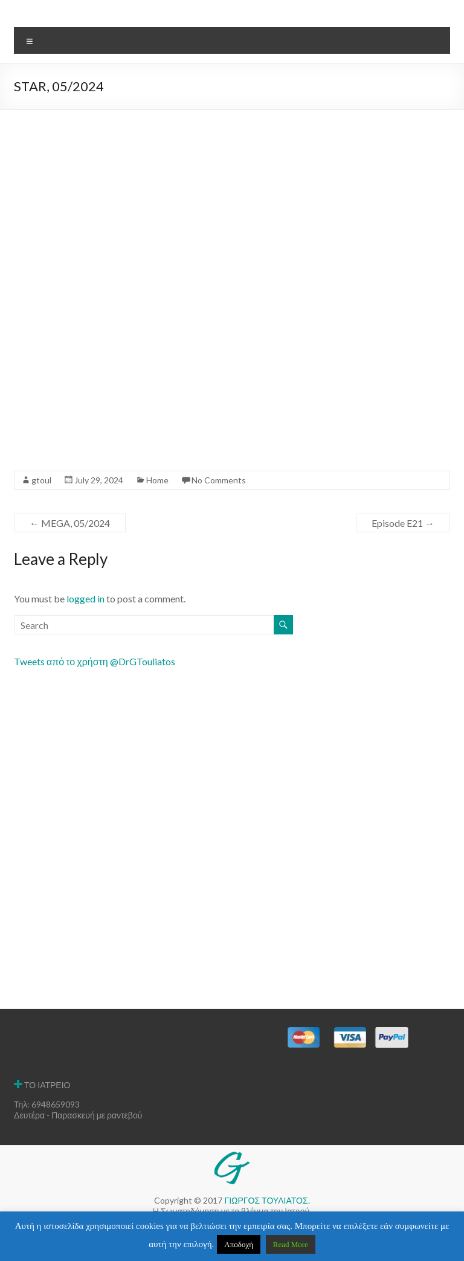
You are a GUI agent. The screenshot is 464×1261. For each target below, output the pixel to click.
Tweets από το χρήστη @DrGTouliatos (94, 661)
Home (157, 480)
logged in (85, 598)
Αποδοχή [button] (238, 1244)
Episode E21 (403, 523)
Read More (290, 1244)
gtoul (41, 480)
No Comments (219, 480)
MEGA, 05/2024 (70, 523)
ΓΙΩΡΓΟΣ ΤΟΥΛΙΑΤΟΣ (266, 1200)
